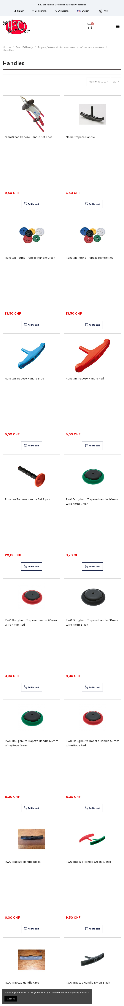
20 (116, 81)
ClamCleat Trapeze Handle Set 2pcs (28, 137)
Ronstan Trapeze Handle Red (85, 378)
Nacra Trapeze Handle (80, 137)
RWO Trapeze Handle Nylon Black (88, 982)
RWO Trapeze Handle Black (23, 861)
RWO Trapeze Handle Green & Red (88, 861)
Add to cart (31, 204)
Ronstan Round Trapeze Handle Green (30, 257)
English (84, 11)
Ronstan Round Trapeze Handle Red (90, 257)
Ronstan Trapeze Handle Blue (24, 378)
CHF (107, 11)
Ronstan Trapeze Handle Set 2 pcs (27, 499)
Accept (11, 998)
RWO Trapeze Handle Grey (22, 982)
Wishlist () (62, 11)
